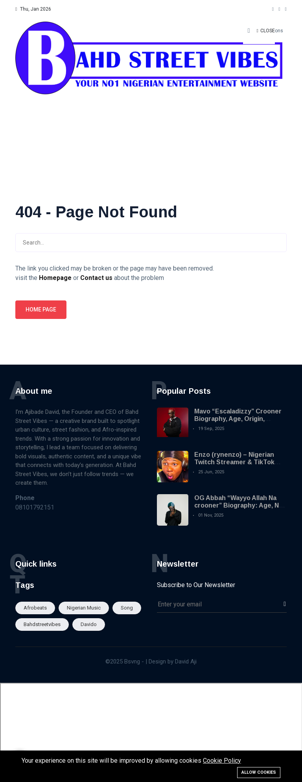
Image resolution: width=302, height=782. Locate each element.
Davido (89, 624)
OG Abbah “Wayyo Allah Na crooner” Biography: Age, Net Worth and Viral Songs (239, 505)
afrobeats (35, 608)
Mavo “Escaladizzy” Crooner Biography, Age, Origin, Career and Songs (238, 419)
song (127, 608)
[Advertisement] (151, 98)
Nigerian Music (84, 608)
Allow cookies (258, 772)
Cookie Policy (222, 760)
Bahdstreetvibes (42, 624)
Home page (41, 309)
